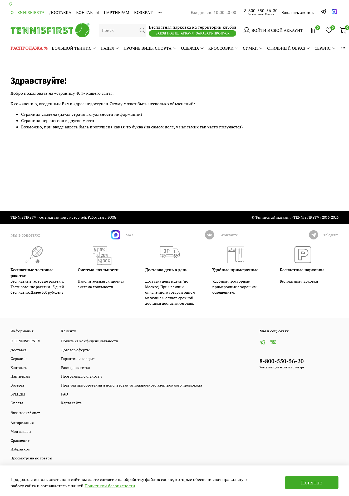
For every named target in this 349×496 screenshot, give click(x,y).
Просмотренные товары (31, 457)
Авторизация (22, 422)
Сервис (325, 48)
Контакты (87, 12)
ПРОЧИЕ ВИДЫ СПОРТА (150, 48)
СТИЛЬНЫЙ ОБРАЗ (288, 48)
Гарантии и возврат (78, 358)
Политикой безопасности (110, 486)
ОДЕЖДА (192, 48)
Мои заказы (21, 431)
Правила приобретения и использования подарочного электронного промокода (131, 385)
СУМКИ (253, 48)
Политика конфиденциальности (89, 340)
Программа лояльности (81, 376)
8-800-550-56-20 (261, 10)
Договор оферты (75, 349)
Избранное (20, 449)
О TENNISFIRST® (28, 12)
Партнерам (116, 12)
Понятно (311, 482)
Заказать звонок (298, 12)
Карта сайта (71, 402)
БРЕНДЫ (18, 394)
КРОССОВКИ (223, 48)
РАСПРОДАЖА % (29, 48)
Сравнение (20, 440)
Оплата (17, 402)
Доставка (60, 12)
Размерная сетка (75, 367)
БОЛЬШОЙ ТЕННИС (74, 48)
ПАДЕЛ (110, 48)
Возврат (143, 12)
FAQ (64, 394)
